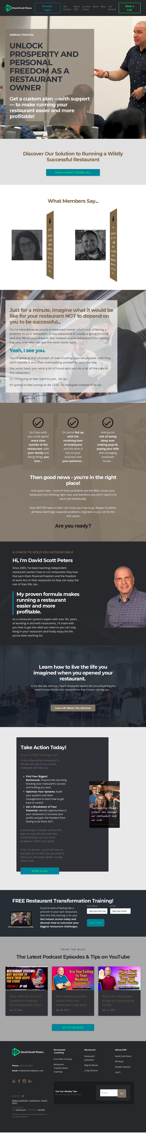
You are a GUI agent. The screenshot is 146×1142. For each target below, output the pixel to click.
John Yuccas (21, 1110)
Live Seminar (112, 8)
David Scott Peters (123, 1056)
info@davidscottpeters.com (30, 1070)
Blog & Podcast (91, 1065)
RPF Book (119, 1061)
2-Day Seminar (91, 1070)
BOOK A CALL (40, 871)
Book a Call (129, 7)
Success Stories (86, 8)
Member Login (47, 7)
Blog (103, 6)
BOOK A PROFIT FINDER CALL (73, 172)
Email (113, 906)
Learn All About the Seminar (73, 708)
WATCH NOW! (95, 923)
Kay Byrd (41, 1110)
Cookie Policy (34, 1101)
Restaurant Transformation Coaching (61, 1068)
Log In (118, 1072)
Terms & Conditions (20, 1101)
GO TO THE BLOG (73, 1027)
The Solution (67, 8)
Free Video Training (63, 1059)
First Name (92, 906)
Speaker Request (123, 1067)
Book (95, 6)
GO (121, 1093)
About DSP (77, 8)
